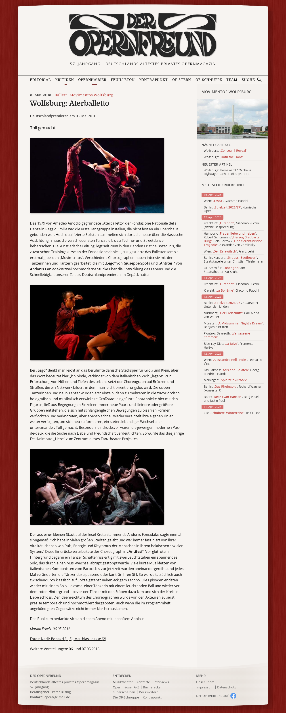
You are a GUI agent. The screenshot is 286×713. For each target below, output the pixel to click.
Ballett (61, 95)
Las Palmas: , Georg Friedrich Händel (231, 372)
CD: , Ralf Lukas (232, 413)
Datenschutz (226, 687)
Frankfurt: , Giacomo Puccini (231, 284)
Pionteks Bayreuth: (227, 335)
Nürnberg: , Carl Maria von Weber (231, 315)
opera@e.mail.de (57, 697)
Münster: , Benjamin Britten (234, 325)
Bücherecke (151, 687)
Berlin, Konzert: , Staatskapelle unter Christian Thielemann (233, 259)
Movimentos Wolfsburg (91, 95)
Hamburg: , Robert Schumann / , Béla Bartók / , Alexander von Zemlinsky (233, 239)
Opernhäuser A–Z (126, 687)
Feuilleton (123, 80)
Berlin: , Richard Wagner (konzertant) (233, 388)
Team (231, 80)
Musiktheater (123, 682)
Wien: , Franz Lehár (230, 251)
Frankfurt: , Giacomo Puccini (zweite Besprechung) (231, 225)
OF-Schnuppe (209, 80)
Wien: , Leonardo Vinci (233, 362)
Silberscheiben (124, 692)
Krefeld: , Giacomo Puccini (231, 290)
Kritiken (64, 80)
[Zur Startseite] (142, 35)
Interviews (161, 682)
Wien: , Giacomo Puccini (226, 201)
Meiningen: (225, 380)
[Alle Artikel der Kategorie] (233, 119)
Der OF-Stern (148, 692)
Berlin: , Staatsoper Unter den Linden (231, 305)
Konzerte (143, 682)
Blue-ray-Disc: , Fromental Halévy (229, 345)
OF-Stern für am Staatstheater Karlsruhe (224, 270)
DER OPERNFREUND (45, 675)
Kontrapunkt (153, 80)
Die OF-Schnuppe (126, 697)
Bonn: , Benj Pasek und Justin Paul (231, 399)
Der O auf (212, 696)
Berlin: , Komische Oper (230, 209)
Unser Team (205, 682)
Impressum (204, 687)
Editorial (40, 80)
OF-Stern (181, 80)
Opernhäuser (92, 80)
